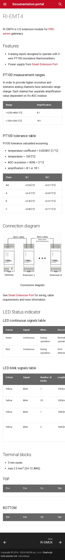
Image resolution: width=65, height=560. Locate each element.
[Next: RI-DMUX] (50, 542)
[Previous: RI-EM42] (5, 542)
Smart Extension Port (45, 64)
